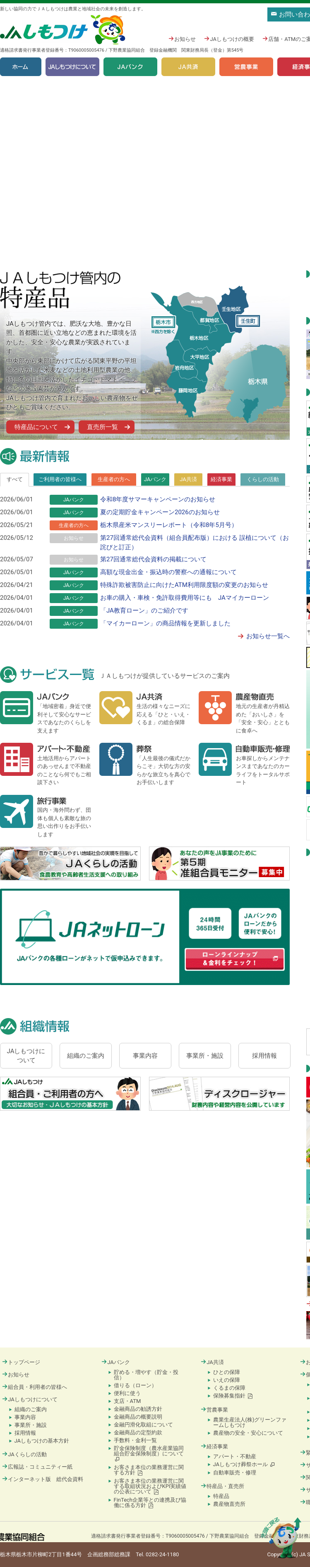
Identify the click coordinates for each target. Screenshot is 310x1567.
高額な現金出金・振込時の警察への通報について (168, 572)
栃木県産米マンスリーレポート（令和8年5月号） (169, 525)
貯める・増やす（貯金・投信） (146, 1375)
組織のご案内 (30, 1409)
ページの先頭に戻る (281, 1538)
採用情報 (25, 1433)
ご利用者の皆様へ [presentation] (60, 479)
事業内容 (25, 1417)
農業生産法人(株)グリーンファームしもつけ (250, 1422)
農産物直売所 (229, 1504)
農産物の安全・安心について (248, 1433)
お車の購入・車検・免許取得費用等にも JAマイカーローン (184, 597)
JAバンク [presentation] (155, 479)
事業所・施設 (30, 1425)
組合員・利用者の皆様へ (34, 1387)
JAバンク (130, 66)
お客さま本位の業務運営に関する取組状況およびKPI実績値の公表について (150, 1486)
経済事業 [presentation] (221, 479)
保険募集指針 (233, 1396)
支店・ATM (127, 1401)
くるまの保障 (229, 1388)
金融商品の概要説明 (138, 1417)
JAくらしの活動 (24, 1454)
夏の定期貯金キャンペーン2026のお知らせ (160, 512)
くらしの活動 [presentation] (263, 479)
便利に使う (127, 1393)
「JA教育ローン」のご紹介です (144, 610)
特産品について (36, 427)
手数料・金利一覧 (135, 1440)
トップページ (21, 1362)
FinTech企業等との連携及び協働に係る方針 (150, 1502)
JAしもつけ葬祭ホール (244, 1464)
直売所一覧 (102, 427)
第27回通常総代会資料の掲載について (153, 559)
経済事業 (214, 1446)
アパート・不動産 (234, 1456)
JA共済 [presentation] (188, 479)
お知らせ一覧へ (268, 636)
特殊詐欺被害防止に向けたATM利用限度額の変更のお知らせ (184, 585)
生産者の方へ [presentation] (114, 479)
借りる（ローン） (135, 1385)
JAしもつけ (63, 29)
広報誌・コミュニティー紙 (37, 1467)
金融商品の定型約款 (138, 1432)
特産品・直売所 (222, 1486)
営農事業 (246, 66)
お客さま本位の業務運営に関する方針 (149, 1470)
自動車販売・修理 (234, 1472)
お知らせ (182, 39)
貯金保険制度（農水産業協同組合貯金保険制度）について (149, 1453)
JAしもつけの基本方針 (42, 1441)
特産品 (221, 1496)
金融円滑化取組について (143, 1425)
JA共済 (188, 66)
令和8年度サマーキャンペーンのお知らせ (157, 499)
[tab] (14, 479)
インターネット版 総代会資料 (42, 1479)
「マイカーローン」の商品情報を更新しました (165, 623)
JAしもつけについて (72, 66)
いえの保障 (226, 1380)
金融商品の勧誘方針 (138, 1409)
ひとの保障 (226, 1372)
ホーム (20, 66)
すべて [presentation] (15, 479)
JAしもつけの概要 (229, 39)
